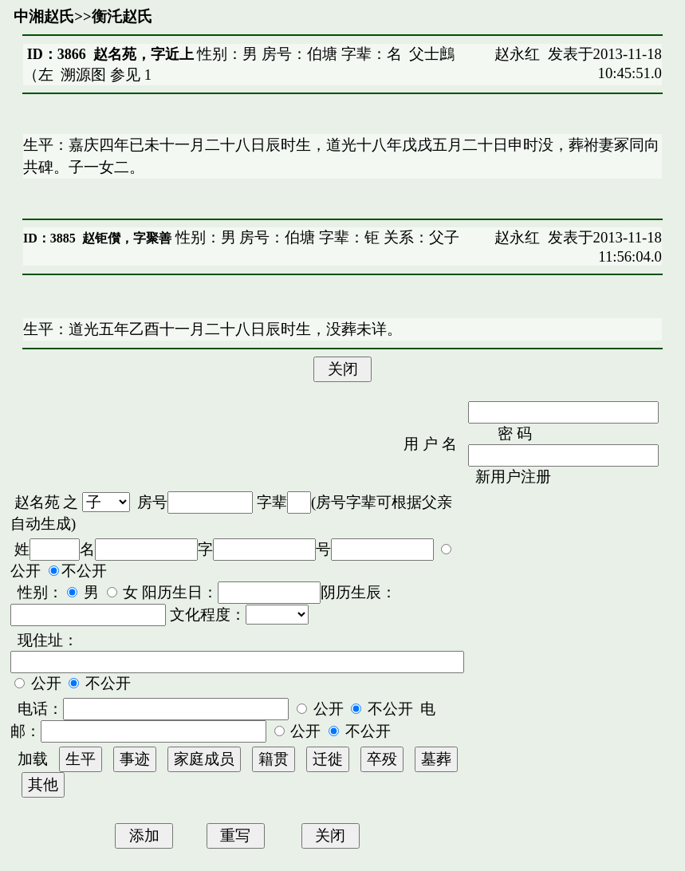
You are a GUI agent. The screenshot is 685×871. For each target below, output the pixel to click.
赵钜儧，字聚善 (126, 238)
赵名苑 (37, 502)
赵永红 (517, 53)
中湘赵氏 (44, 16)
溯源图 (83, 74)
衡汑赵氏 (122, 16)
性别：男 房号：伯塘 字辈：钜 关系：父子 (315, 237)
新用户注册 (513, 476)
